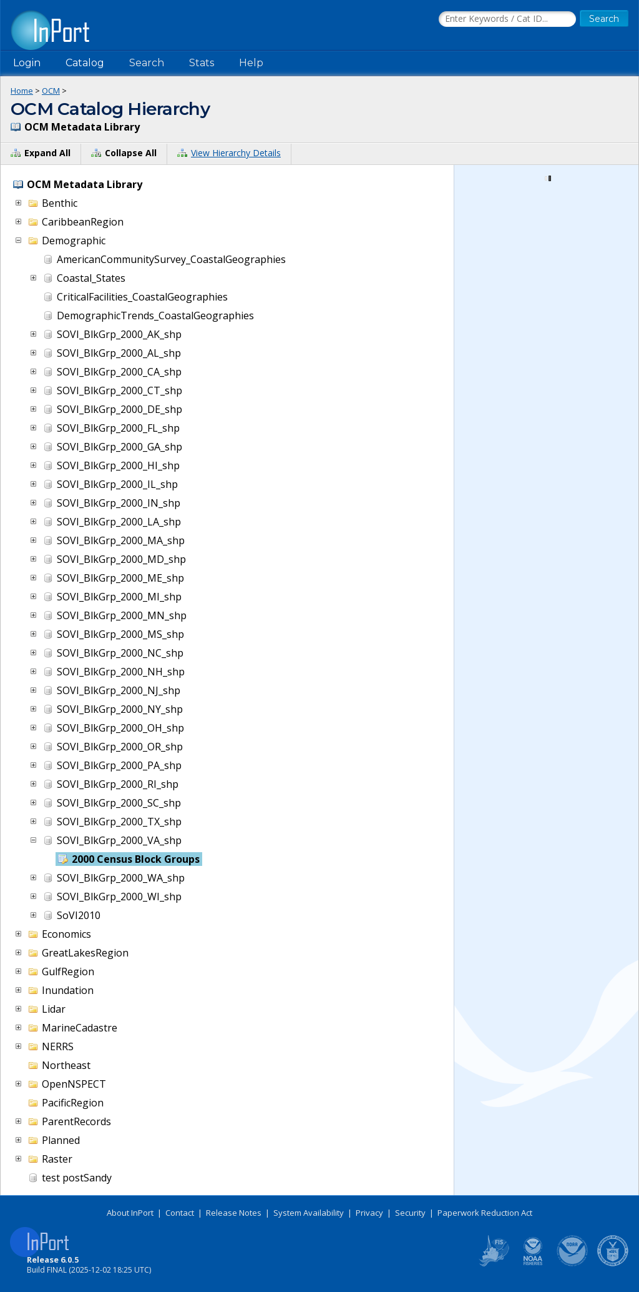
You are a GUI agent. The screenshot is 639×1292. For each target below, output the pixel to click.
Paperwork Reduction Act (484, 1212)
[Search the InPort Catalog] (507, 19)
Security (410, 1212)
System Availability (308, 1212)
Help (251, 63)
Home (22, 90)
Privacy (369, 1212)
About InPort (130, 1212)
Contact (179, 1212)
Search (146, 63)
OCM (51, 90)
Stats (201, 63)
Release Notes (233, 1212)
